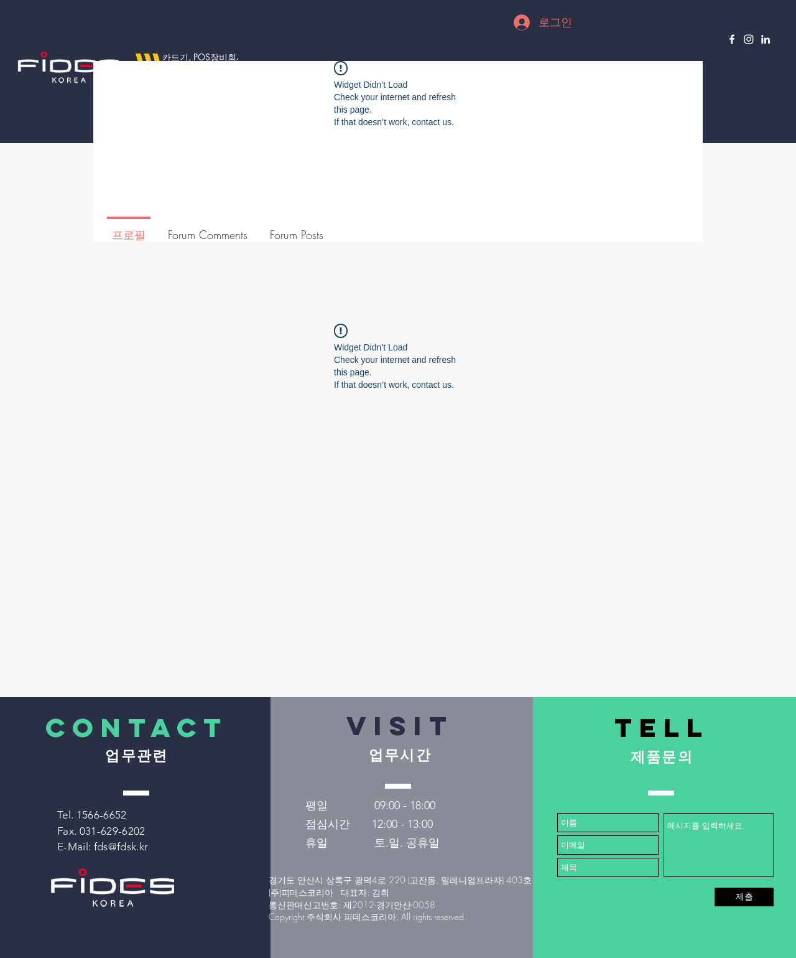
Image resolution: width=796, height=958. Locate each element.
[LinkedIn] (765, 39)
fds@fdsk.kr (121, 846)
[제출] (744, 897)
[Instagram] (749, 39)
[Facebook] (732, 39)
